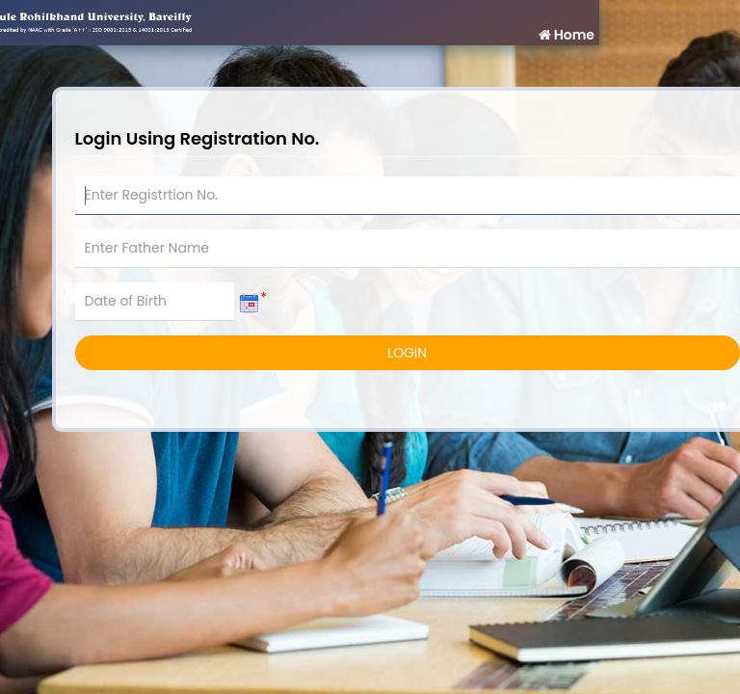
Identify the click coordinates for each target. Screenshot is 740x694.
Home (566, 34)
